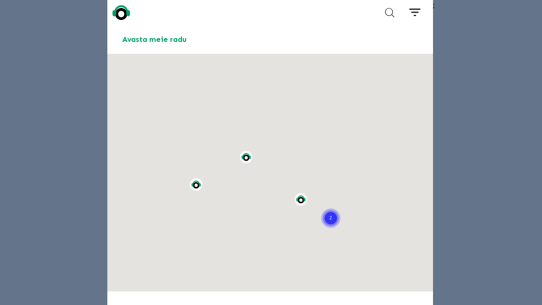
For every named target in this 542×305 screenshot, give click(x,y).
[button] (330, 207)
